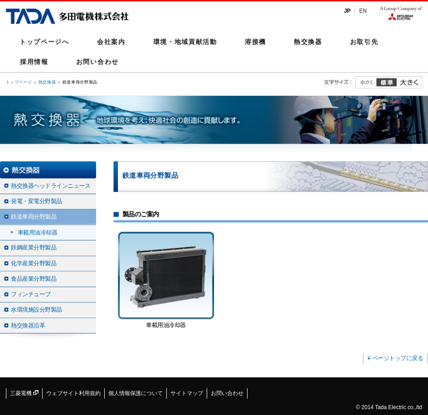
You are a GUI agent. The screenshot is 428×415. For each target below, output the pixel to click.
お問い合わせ (97, 61)
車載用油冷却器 (38, 232)
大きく (404, 82)
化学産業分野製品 (33, 263)
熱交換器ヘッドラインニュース (50, 185)
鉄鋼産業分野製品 (33, 247)
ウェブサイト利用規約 (73, 393)
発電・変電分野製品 (36, 201)
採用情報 (34, 61)
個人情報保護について (135, 393)
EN (363, 11)
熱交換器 (308, 41)
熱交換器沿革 (28, 325)
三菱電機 (24, 393)
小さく (371, 82)
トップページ (19, 82)
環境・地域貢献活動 (185, 41)
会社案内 (111, 41)
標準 (386, 82)
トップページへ (44, 41)
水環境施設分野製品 (36, 309)
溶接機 (255, 41)
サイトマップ (186, 393)
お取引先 (364, 41)
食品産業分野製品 (33, 278)
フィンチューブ (31, 294)
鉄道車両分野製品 (33, 216)
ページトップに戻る (397, 358)
